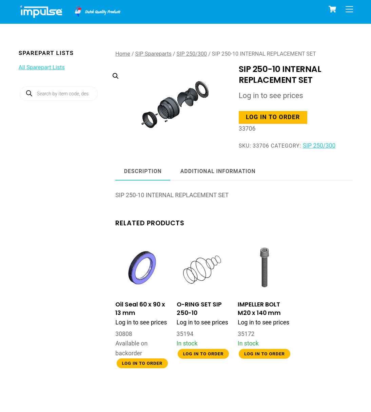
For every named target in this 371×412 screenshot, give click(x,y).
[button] (166, 95)
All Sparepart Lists (42, 67)
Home (122, 54)
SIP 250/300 (192, 54)
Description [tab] (143, 171)
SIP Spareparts (153, 54)
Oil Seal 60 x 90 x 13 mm (140, 308)
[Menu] (349, 9)
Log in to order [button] (273, 117)
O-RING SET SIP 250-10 (199, 308)
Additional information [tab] (218, 171)
